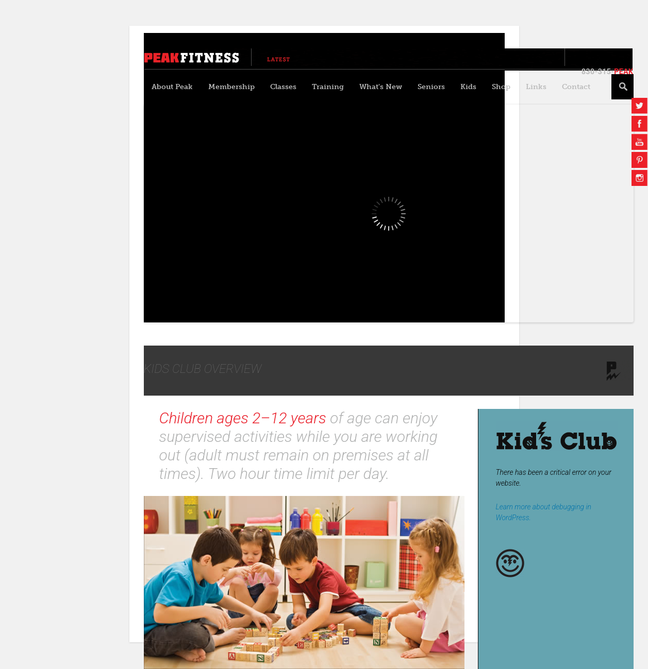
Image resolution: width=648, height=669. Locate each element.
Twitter (639, 106)
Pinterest (639, 160)
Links (536, 86)
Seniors (431, 86)
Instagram (639, 178)
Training (328, 86)
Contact (576, 86)
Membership (231, 86)
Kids (468, 86)
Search (622, 86)
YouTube (639, 142)
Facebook (639, 124)
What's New (380, 86)
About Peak (172, 86)
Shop (501, 86)
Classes (283, 86)
